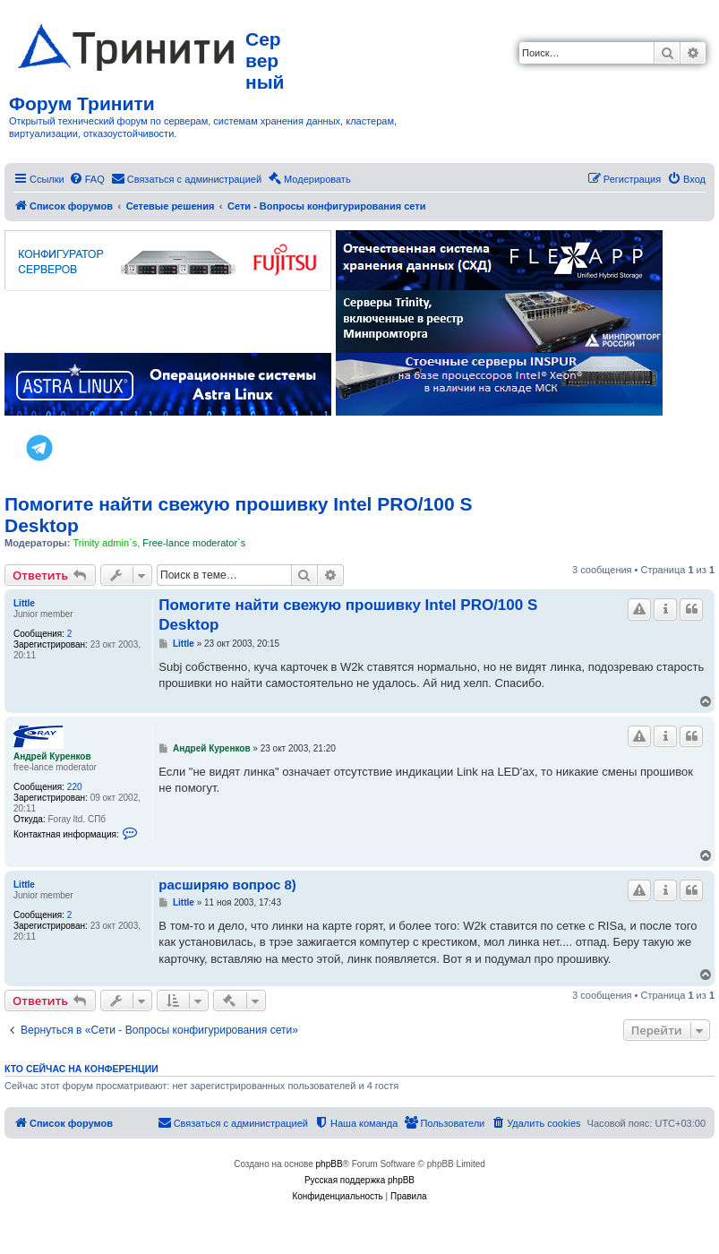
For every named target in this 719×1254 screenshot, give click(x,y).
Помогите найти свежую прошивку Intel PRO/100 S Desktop (238, 515)
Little (24, 603)
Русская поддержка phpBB (359, 1180)
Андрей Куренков (52, 756)
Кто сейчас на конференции (81, 1068)
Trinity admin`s (105, 542)
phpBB (329, 1164)
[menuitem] (87, 179)
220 (74, 787)
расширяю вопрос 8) (227, 884)
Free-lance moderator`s (193, 542)
